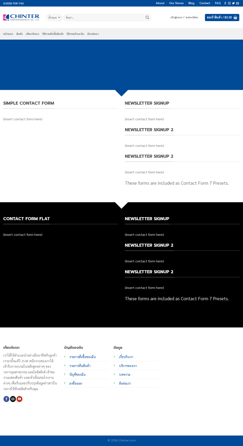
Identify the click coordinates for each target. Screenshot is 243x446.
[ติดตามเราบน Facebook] (225, 3)
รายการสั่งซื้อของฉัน (82, 357)
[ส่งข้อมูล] (147, 17)
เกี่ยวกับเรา (32, 34)
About (160, 3)
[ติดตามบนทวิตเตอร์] (233, 3)
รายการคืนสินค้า (79, 366)
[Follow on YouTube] (19, 399)
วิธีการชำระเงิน (75, 34)
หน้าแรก (8, 34)
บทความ (124, 374)
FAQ (218, 3)
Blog (191, 3)
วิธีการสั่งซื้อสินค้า (53, 34)
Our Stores (176, 3)
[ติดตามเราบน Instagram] (229, 3)
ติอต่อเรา (125, 383)
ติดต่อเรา (93, 34)
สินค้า (19, 34)
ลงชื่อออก (75, 383)
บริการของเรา (128, 366)
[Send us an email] (237, 3)
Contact (204, 3)
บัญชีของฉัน (77, 374)
